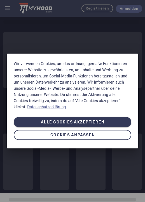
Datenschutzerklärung (46, 107)
